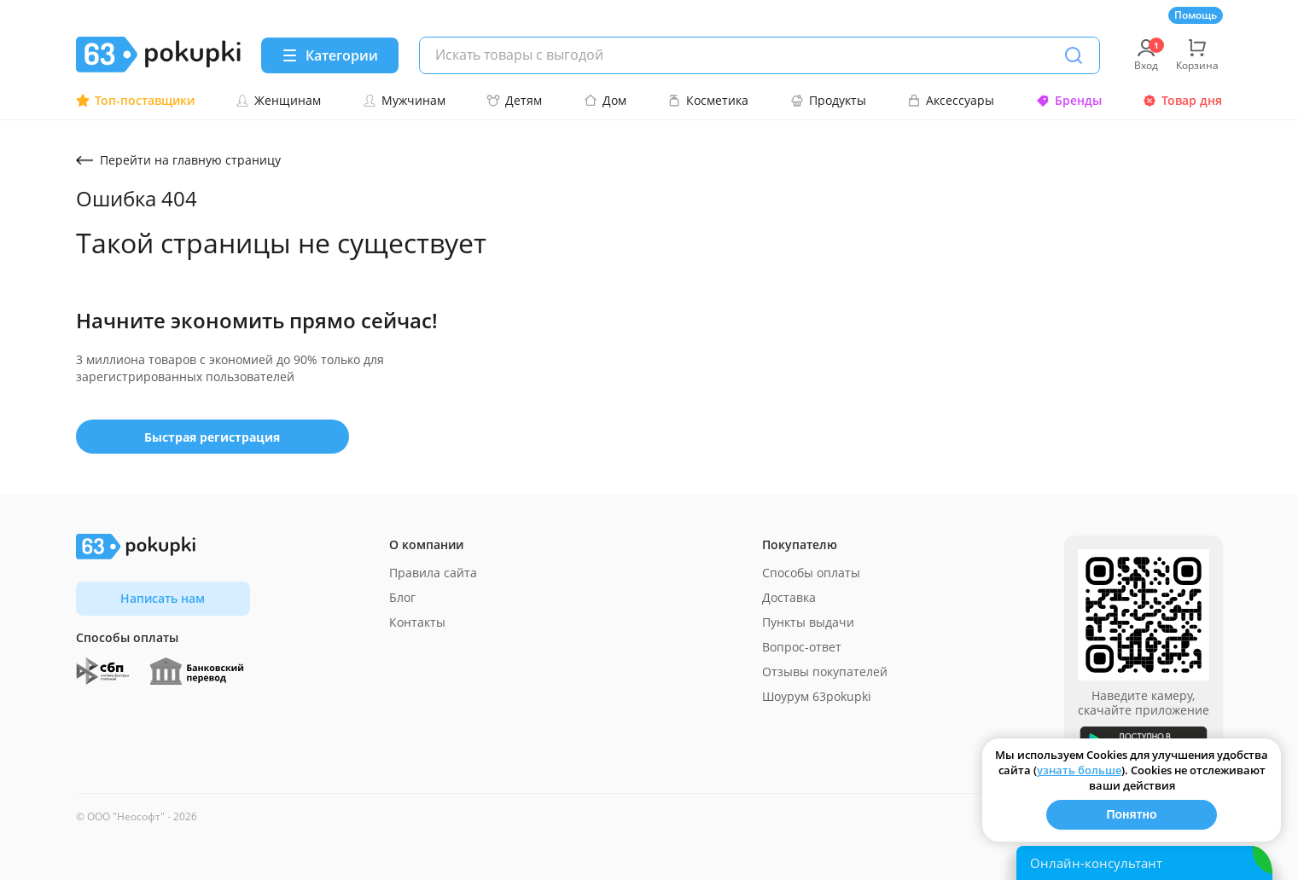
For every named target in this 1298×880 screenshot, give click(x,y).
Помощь (1195, 15)
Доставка (789, 597)
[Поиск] (1073, 55)
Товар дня (1182, 100)
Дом (605, 100)
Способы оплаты (811, 572)
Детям (514, 100)
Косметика (707, 100)
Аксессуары (950, 100)
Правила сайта (433, 572)
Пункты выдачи (808, 622)
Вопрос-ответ (801, 647)
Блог (402, 597)
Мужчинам (404, 100)
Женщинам (278, 100)
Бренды (1069, 100)
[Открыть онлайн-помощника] (1144, 863)
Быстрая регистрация (212, 437)
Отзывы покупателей (825, 671)
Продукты (828, 100)
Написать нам (162, 598)
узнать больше (1079, 770)
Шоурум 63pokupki (816, 696)
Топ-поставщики (135, 100)
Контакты (417, 622)
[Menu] (330, 55)
